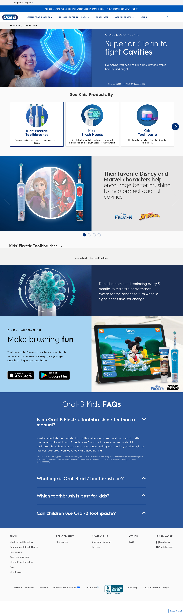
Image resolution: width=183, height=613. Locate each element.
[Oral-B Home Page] (10, 17)
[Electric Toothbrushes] (24, 542)
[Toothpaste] (24, 552)
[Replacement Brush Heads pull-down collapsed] (74, 17)
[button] (36, 124)
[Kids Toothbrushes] (24, 557)
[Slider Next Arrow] (175, 126)
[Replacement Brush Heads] (24, 547)
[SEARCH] (167, 17)
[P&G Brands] (65, 542)
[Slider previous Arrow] (7, 199)
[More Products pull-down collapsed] (124, 17)
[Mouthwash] (24, 572)
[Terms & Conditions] (24, 587)
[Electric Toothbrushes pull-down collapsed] (38, 17)
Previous (11, 126)
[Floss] (24, 567)
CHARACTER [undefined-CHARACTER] (30, 25)
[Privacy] (44, 587)
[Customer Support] (102, 542)
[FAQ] (133, 542)
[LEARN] (144, 17)
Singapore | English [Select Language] (24, 3)
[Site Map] (133, 587)
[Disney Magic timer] (20, 375)
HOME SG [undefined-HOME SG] (15, 25)
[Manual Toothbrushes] (24, 562)
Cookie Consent (176, 611)
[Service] (102, 547)
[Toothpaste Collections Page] (102, 17)
